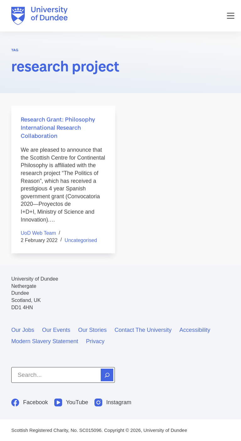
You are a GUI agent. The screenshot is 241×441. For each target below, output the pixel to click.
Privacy (95, 341)
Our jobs (22, 330)
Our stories (92, 330)
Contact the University (143, 330)
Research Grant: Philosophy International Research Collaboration (58, 128)
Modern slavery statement (44, 341)
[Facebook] (29, 402)
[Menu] (230, 16)
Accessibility (194, 330)
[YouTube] (71, 402)
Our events (56, 330)
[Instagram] (112, 402)
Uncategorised (81, 240)
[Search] (107, 375)
